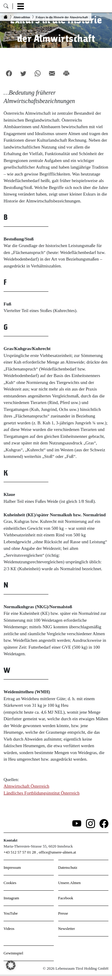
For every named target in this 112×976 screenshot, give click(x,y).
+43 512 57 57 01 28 (20, 852)
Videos (9, 928)
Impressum (12, 867)
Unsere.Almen (69, 882)
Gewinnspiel (13, 953)
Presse (63, 913)
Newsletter (66, 928)
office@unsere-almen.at (57, 852)
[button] (11, 965)
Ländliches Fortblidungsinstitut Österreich (41, 793)
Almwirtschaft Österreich (26, 786)
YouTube (11, 913)
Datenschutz (67, 867)
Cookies (10, 882)
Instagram (11, 898)
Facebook (65, 898)
